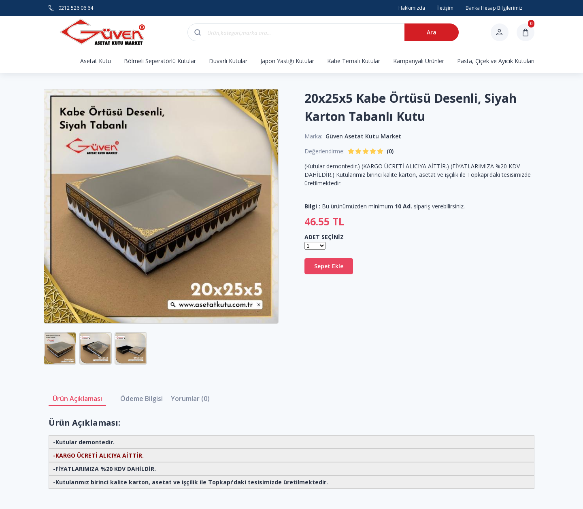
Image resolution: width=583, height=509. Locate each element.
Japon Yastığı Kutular (287, 61)
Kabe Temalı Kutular (353, 61)
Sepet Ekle (328, 266)
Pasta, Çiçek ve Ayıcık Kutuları (495, 61)
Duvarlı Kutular (228, 61)
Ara (431, 32)
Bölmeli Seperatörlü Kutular (160, 61)
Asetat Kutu (95, 61)
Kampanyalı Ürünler (418, 61)
